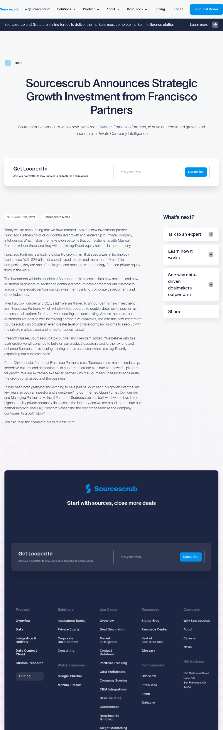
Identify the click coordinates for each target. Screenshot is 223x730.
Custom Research (30, 663)
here (71, 422)
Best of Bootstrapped (151, 640)
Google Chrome (70, 676)
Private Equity (69, 630)
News (187, 647)
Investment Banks (72, 621)
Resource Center (154, 630)
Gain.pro (148, 702)
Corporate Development (68, 640)
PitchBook (149, 685)
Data (20, 630)
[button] (66, 9)
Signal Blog (150, 621)
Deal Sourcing (111, 698)
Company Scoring (113, 680)
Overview (24, 621)
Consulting (66, 651)
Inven (145, 693)
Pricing (25, 676)
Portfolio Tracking (113, 663)
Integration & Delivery (27, 640)
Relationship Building (109, 717)
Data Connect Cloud (27, 652)
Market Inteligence (108, 640)
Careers (189, 638)
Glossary (148, 651)
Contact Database (107, 652)
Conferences (109, 706)
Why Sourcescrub (196, 621)
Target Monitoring (113, 727)
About (187, 630)
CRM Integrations (113, 689)
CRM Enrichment (113, 671)
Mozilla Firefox (69, 685)
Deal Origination (112, 630)
